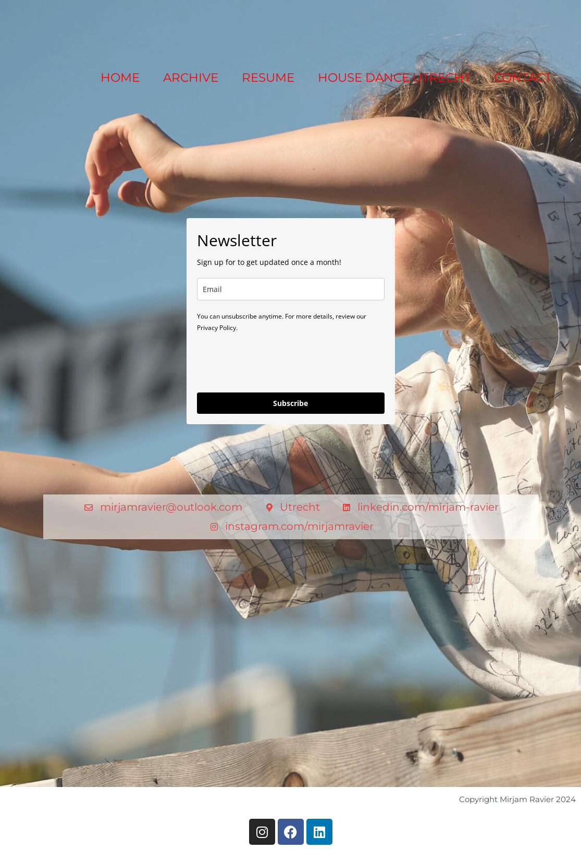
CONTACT (522, 77)
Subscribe (290, 403)
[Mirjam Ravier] (57, 26)
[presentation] (276, 361)
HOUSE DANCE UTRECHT (394, 77)
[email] (291, 289)
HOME (120, 77)
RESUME (268, 77)
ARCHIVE (190, 77)
